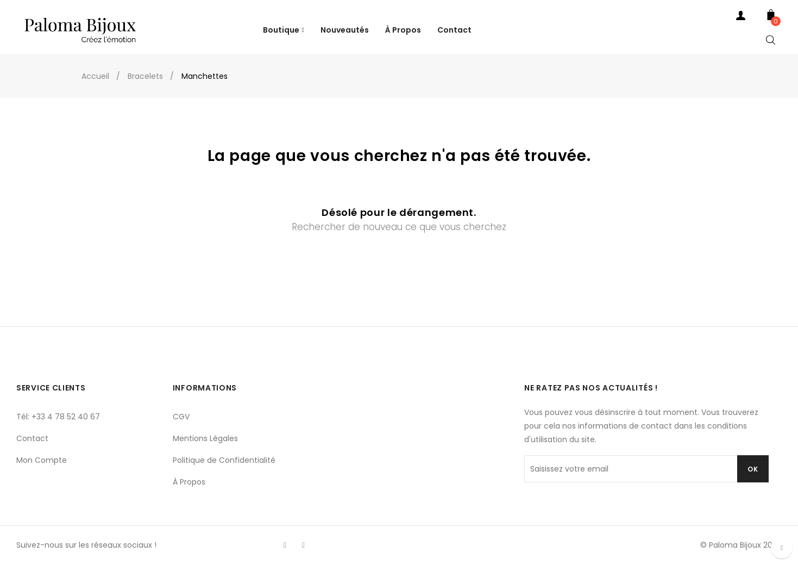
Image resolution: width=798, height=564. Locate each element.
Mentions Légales (205, 438)
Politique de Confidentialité (224, 460)
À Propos (189, 481)
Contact (32, 438)
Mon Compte (41, 460)
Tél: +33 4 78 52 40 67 (58, 416)
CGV (181, 416)
